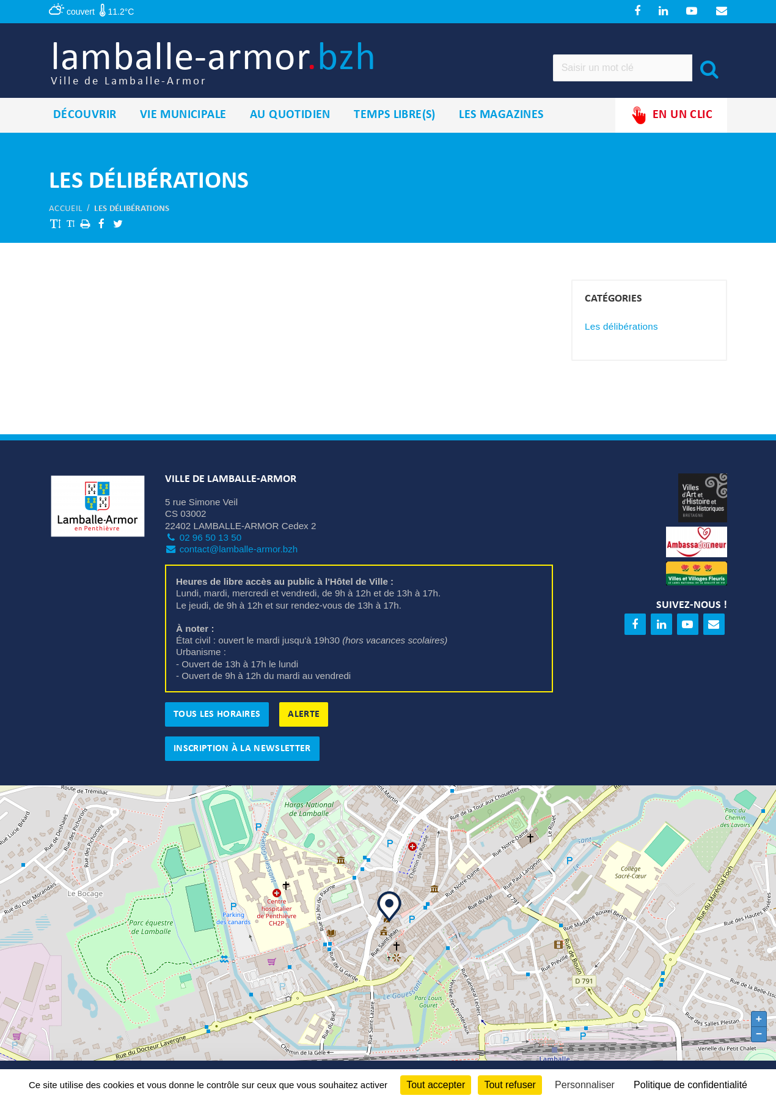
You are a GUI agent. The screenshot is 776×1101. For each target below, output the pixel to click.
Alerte (304, 721)
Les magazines (501, 122)
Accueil (65, 215)
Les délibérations (131, 215)
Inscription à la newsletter (242, 755)
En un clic (671, 122)
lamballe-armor (230, 67)
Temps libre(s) (395, 122)
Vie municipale (183, 122)
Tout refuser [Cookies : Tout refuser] (509, 1085)
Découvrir (85, 122)
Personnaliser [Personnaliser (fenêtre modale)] (585, 1085)
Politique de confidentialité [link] (690, 1085)
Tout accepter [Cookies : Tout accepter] (435, 1085)
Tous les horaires (217, 721)
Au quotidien (290, 122)
